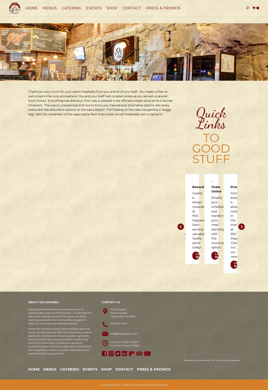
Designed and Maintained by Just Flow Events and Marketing (212, 360)
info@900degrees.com (124, 333)
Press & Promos (154, 369)
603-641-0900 (19, 3)
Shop (106, 369)
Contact (124, 369)
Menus (50, 369)
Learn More (200, 255)
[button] (181, 227)
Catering (69, 369)
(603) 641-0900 (119, 323)
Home (34, 369)
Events (90, 369)
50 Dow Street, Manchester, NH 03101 (54, 3)
